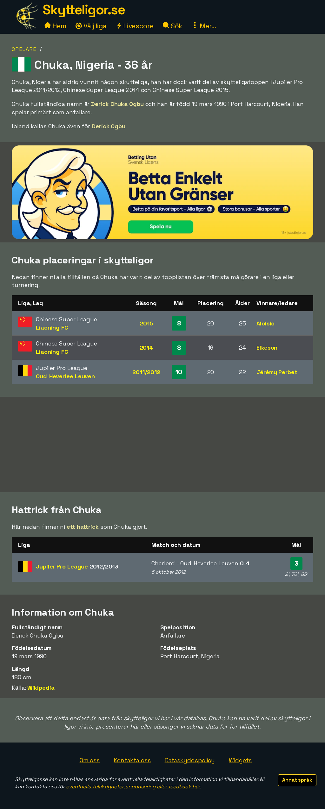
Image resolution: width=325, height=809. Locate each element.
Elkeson (266, 347)
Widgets (240, 760)
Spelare (24, 49)
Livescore (135, 26)
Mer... (204, 26)
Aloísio (265, 323)
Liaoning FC (52, 327)
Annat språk (297, 780)
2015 (146, 323)
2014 (146, 347)
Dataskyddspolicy (190, 760)
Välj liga (91, 26)
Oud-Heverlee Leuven (65, 376)
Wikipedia (40, 687)
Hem (55, 26)
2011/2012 (146, 372)
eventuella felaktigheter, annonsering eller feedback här (133, 786)
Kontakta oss (132, 760)
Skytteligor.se (84, 9)
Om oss (90, 760)
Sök (173, 26)
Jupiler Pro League (77, 566)
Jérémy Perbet (276, 372)
